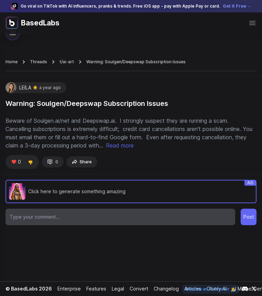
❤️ (15, 161)
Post (249, 217)
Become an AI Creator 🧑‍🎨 (211, 289)
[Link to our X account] (253, 289)
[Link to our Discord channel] (244, 288)
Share (80, 162)
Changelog (163, 289)
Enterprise (67, 289)
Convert (137, 289)
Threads (38, 61)
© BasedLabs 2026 (28, 289)
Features (94, 289)
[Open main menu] (252, 23)
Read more (136, 145)
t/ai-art (65, 61)
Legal (116, 289)
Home (11, 61)
